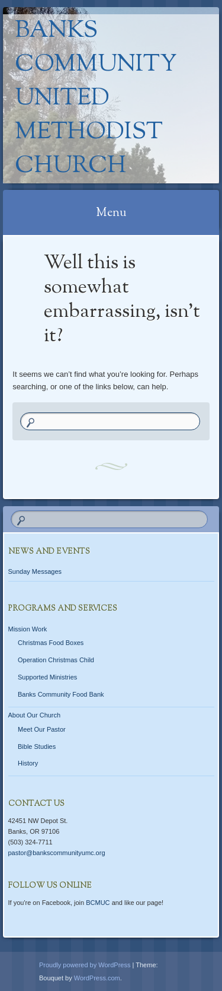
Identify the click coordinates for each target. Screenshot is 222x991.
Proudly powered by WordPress (84, 964)
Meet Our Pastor (42, 729)
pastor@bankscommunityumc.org (56, 852)
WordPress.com (97, 978)
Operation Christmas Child (56, 659)
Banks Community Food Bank (61, 694)
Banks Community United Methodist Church (96, 98)
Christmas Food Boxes (50, 642)
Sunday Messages (35, 571)
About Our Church (34, 715)
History (28, 763)
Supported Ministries (47, 677)
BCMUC (98, 902)
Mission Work (27, 629)
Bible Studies (37, 746)
